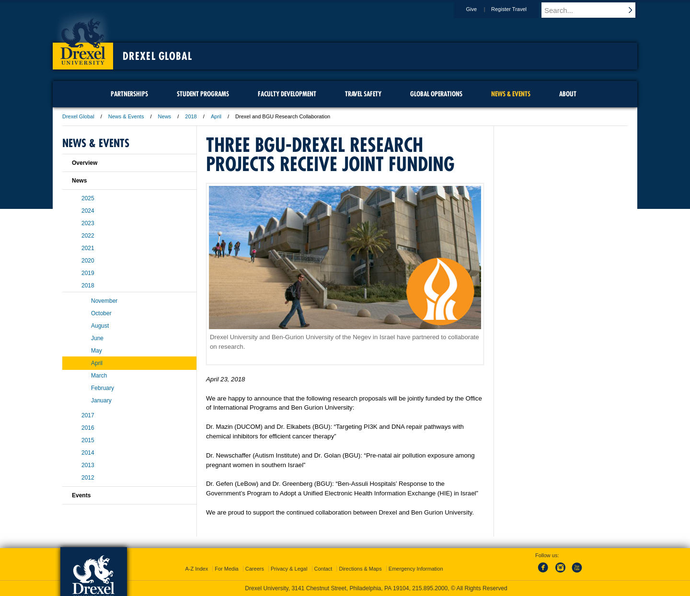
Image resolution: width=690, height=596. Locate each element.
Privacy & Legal (289, 569)
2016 (87, 427)
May (96, 350)
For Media (227, 569)
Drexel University (83, 38)
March (99, 375)
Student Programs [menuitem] (203, 94)
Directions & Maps (360, 569)
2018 (190, 116)
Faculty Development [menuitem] (287, 94)
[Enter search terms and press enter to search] (594, 10)
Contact (323, 569)
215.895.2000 (430, 588)
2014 (87, 452)
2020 (87, 260)
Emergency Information (416, 569)
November (104, 301)
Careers (254, 569)
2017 (87, 415)
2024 (87, 210)
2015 (87, 440)
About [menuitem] (567, 94)
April (216, 116)
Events (81, 495)
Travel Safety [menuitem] (363, 94)
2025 (87, 198)
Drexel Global (157, 56)
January (101, 400)
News (165, 116)
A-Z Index (196, 569)
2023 (87, 223)
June (97, 338)
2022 (87, 235)
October (101, 313)
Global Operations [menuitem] (436, 94)
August (100, 325)
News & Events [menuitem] (510, 94)
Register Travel (518, 9)
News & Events (126, 116)
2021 (87, 248)
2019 (87, 273)
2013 (87, 465)
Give (480, 9)
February (102, 388)
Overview (84, 163)
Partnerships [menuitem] (129, 94)
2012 (87, 477)
